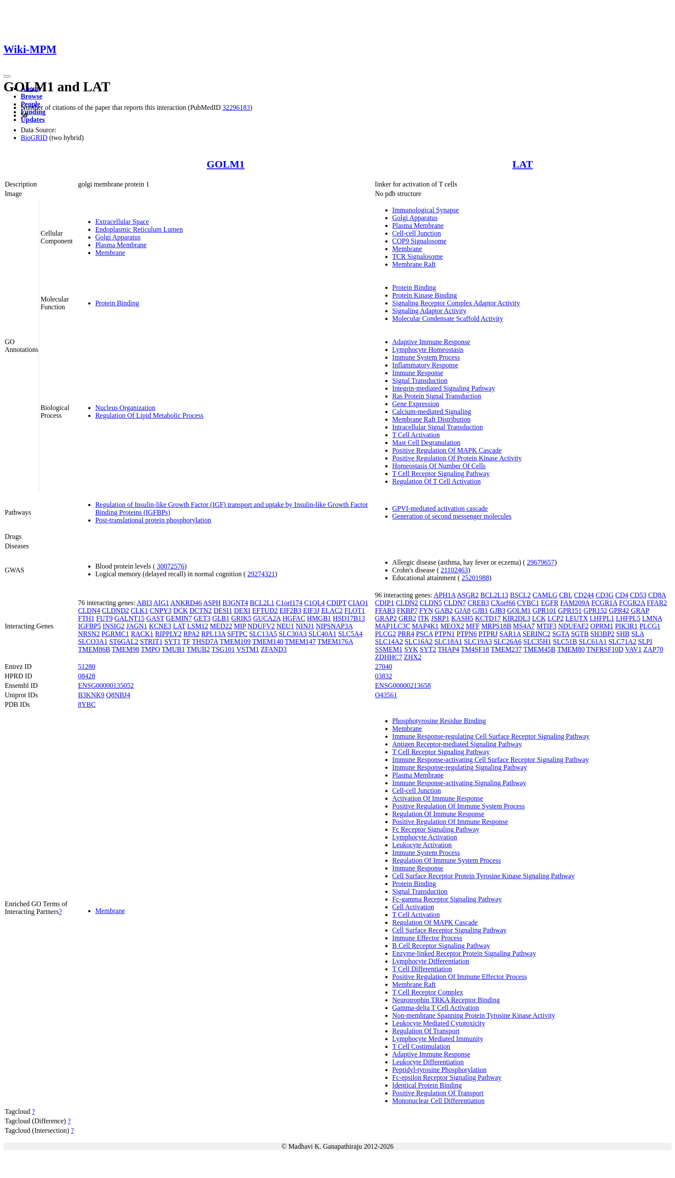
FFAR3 (385, 610)
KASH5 (462, 618)
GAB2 (444, 610)
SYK (411, 649)
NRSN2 (89, 633)
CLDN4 (89, 610)
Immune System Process (426, 357)
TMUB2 (198, 649)
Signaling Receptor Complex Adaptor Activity (456, 303)
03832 (383, 676)
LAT (522, 164)
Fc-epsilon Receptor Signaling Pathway (447, 1077)
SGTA (561, 633)
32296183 (236, 107)
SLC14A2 (389, 641)
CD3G (604, 595)
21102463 (454, 570)
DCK (180, 610)
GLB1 (220, 618)
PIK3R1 (626, 626)
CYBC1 (528, 602)
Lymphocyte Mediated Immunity (437, 1038)
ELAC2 (332, 610)
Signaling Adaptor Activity (429, 310)
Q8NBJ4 (118, 695)
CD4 (621, 595)
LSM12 (197, 626)
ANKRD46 (186, 602)
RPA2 (191, 633)
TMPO (150, 649)
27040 (383, 666)
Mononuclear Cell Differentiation (438, 1100)
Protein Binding (117, 303)
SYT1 (172, 641)
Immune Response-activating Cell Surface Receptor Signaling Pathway (490, 759)
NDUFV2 (261, 626)
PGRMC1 (115, 633)
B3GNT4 (235, 602)
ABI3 (144, 602)
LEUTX (576, 618)
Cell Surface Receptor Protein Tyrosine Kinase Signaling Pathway (483, 876)
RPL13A (213, 633)
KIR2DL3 (516, 618)
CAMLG (545, 595)
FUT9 (104, 618)
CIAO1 (358, 602)
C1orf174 (289, 602)
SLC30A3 (293, 633)
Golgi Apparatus (117, 237)
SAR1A (510, 633)
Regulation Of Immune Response (438, 813)
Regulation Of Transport (425, 1031)
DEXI (242, 610)
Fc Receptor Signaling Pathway (435, 829)
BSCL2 (520, 595)
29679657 (540, 562)
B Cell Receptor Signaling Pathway (441, 945)
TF (187, 641)
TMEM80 (571, 649)
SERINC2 (537, 633)
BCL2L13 (494, 595)
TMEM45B (539, 649)
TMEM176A (335, 641)
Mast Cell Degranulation (426, 442)
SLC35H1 (537, 641)
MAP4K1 (425, 626)
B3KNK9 (91, 695)
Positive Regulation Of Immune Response (450, 821)
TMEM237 (506, 649)
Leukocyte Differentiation (428, 1062)
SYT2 (428, 649)
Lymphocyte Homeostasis (428, 349)
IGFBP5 (89, 626)
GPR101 (544, 610)
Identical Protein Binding (427, 1085)
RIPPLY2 (168, 633)
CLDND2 (115, 610)
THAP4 (448, 649)
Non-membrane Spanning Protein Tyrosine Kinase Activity (473, 1015)
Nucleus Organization (125, 407)
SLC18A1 (448, 641)
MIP (240, 626)
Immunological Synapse (425, 210)
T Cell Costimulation (421, 1046)
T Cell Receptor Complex (427, 992)
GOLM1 (226, 164)
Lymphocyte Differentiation (430, 961)
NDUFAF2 (573, 626)
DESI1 (223, 610)
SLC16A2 (419, 641)
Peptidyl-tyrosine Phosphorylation (439, 1069)
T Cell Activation (416, 434)
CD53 (638, 595)
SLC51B (565, 641)
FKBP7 (407, 610)
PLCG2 (385, 633)
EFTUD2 (265, 610)
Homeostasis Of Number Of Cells (439, 465)
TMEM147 (300, 641)
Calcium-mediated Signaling (431, 411)
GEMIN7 (179, 618)
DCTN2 (200, 610)
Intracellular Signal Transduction (437, 427)
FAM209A (574, 602)
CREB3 (478, 602)
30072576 (170, 566)
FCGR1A (604, 602)
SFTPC (237, 633)
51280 (86, 666)
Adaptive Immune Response (431, 341)
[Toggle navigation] (6, 76)
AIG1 (161, 602)
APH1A (444, 595)
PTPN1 (444, 633)
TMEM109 (235, 641)
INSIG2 (114, 626)
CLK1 (139, 610)
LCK (539, 618)
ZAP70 (653, 649)
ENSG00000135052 (106, 685)
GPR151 (570, 610)
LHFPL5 (628, 618)
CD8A (657, 595)
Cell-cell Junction (416, 233)
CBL (566, 595)
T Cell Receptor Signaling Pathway (440, 473)
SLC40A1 (323, 633)
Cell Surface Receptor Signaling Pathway (449, 930)
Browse (31, 96)
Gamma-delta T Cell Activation (435, 1007)
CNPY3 (161, 610)
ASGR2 (468, 595)
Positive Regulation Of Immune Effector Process (459, 976)
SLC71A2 (622, 641)
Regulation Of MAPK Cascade (435, 922)
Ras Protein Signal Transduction (436, 396)
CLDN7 (455, 602)
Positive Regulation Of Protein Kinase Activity (457, 458)
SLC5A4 (350, 633)
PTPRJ (488, 633)
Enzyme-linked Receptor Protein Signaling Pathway (464, 953)
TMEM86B (94, 649)
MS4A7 (524, 626)
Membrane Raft (414, 264)
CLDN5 (431, 602)
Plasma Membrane (121, 245)
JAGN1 (136, 626)
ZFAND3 (274, 649)
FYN (426, 610)
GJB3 (497, 610)
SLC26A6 (508, 641)
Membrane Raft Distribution (431, 419)
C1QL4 (314, 602)
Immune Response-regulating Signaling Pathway (459, 767)
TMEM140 (267, 641)
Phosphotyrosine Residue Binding (439, 720)
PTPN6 (466, 633)
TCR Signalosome (417, 256)
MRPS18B (496, 626)
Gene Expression (415, 403)
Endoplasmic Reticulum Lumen (139, 229)
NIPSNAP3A (334, 626)
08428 (86, 676)
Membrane (110, 252)
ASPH (212, 602)
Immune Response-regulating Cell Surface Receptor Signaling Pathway (491, 736)
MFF (473, 626)
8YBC (87, 704)
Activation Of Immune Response (437, 798)
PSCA (424, 633)
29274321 (261, 574)
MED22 (221, 626)
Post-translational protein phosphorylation (153, 520)
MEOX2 (452, 626)
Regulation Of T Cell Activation (436, 481)
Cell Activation (413, 907)
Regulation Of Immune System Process (446, 860)
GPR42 (619, 610)
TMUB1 (173, 649)
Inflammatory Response (425, 365)
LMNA (652, 618)
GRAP (640, 610)
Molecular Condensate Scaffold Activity (447, 318)
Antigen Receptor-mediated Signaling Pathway (457, 744)
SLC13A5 (263, 633)
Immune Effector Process (427, 938)
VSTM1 (247, 649)
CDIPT (337, 602)
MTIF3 (546, 626)
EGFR (549, 602)
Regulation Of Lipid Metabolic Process (149, 415)
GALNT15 (130, 618)
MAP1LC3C (392, 626)
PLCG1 (649, 626)
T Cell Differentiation (422, 969)
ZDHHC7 (388, 657)
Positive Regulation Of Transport (437, 1093)
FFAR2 (657, 602)
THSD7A (205, 641)
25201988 (475, 577)
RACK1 (142, 633)
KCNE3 (160, 626)
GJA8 (463, 610)
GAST (155, 618)
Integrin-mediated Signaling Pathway (443, 388)
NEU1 (285, 626)
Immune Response (417, 372)
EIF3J (311, 610)
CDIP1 (384, 602)
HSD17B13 (349, 618)
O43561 (386, 695)
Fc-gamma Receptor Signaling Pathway (447, 899)
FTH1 (86, 618)
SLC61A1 (593, 641)
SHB (622, 633)
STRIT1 (151, 641)
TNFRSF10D (604, 649)
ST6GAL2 (124, 641)
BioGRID (34, 137)
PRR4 (406, 633)
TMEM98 (125, 649)
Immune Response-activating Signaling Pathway (459, 782)
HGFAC (293, 618)
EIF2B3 (290, 610)
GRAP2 (386, 618)
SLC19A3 (478, 641)
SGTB (579, 633)
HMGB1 (319, 618)
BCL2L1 (262, 602)
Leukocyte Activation (422, 845)
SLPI (645, 641)
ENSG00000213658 (403, 685)
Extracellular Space (122, 221)
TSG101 (223, 649)
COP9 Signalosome (419, 241)
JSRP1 (440, 618)
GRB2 (407, 618)
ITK (424, 618)
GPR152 (595, 610)
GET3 (202, 618)
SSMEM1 (389, 649)
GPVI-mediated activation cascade (440, 508)
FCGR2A (632, 602)
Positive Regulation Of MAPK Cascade (447, 450)
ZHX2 (412, 657)
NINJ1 (305, 626)
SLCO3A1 (92, 641)
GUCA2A (267, 618)
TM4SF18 (475, 649)
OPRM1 (601, 626)
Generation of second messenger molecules (451, 516)
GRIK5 (241, 618)
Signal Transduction (419, 380)
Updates (33, 119)
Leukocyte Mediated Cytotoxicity (438, 1023)
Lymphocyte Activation (424, 837)
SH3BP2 (602, 633)
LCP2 (556, 618)
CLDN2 (407, 602)
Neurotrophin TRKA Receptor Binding (446, 1000)
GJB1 (480, 610)
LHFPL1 (602, 618)
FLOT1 (354, 610)
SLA (637, 633)
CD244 (584, 595)
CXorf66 (503, 602)
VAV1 (633, 649)
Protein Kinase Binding (424, 295)
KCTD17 (488, 618)
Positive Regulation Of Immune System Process (458, 806)
